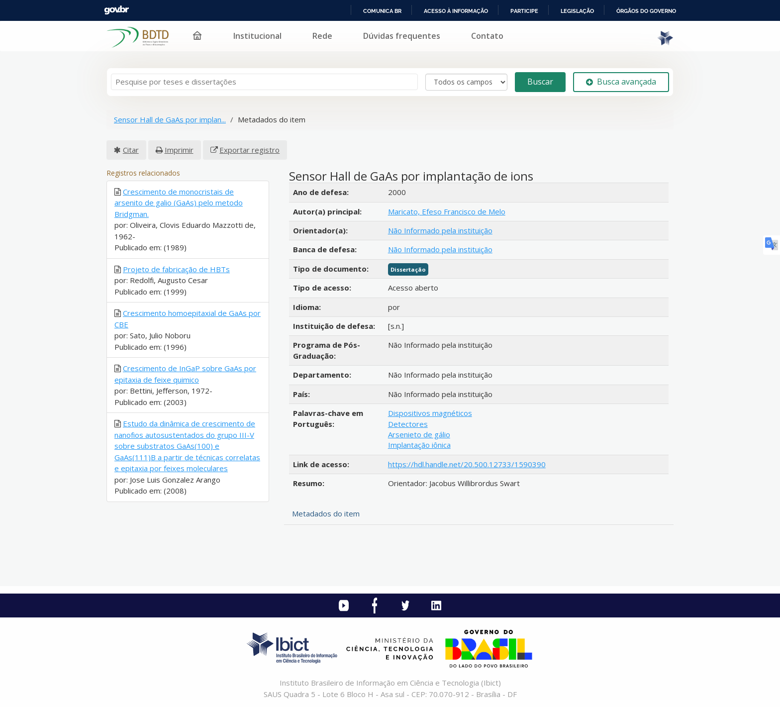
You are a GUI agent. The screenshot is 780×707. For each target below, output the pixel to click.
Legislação (577, 11)
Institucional (257, 35)
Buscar (540, 81)
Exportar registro (249, 150)
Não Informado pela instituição (440, 230)
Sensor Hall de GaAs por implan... (170, 119)
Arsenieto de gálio (419, 434)
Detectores (408, 424)
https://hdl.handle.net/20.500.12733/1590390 (467, 464)
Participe (524, 11)
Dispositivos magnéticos (430, 413)
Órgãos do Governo (646, 11)
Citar (131, 150)
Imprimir (179, 150)
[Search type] (466, 82)
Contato (487, 35)
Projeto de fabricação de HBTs (176, 269)
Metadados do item (326, 513)
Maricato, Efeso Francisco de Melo (446, 211)
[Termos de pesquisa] (264, 82)
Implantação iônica (419, 445)
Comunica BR (382, 11)
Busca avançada (621, 81)
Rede (322, 35)
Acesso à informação (456, 11)
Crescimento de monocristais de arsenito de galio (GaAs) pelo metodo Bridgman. (178, 203)
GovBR (116, 10)
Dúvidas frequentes (401, 35)
